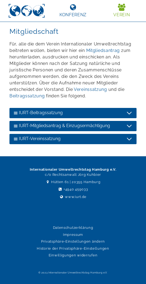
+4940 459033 (73, 189)
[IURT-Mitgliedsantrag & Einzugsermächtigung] (73, 126)
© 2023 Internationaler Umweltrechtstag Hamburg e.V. (73, 272)
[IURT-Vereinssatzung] (73, 139)
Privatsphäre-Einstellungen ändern (73, 241)
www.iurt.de (73, 197)
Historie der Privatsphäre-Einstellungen (73, 248)
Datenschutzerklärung (73, 228)
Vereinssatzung (90, 89)
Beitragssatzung (27, 95)
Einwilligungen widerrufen (73, 255)
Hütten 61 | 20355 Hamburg (73, 182)
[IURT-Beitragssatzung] (73, 113)
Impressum (73, 235)
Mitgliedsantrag (103, 50)
